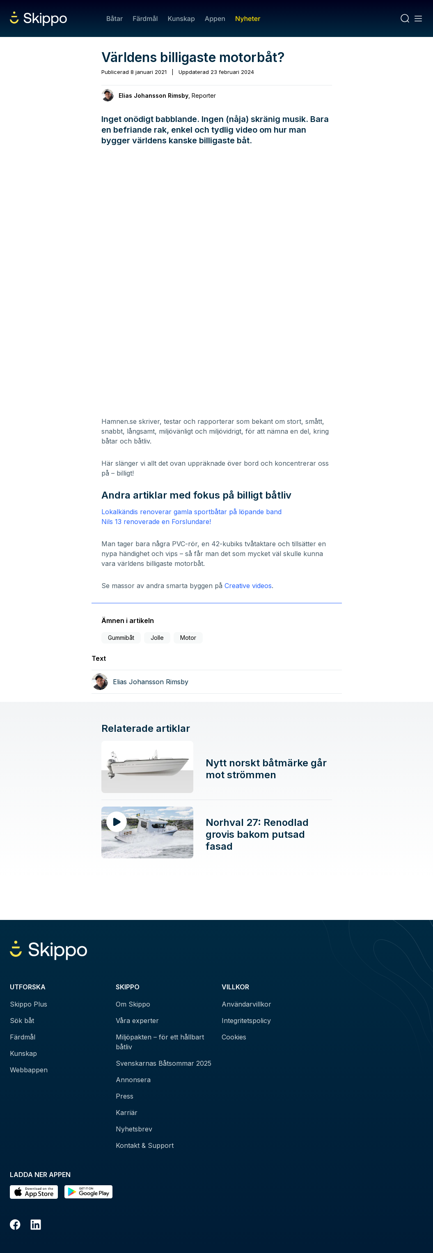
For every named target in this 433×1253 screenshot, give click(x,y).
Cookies (234, 1037)
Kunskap (181, 18)
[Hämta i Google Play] (88, 1192)
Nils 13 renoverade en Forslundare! (157, 521)
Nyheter (247, 18)
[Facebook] (15, 1225)
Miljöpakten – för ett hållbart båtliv (160, 1042)
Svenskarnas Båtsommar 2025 (163, 1063)
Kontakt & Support (145, 1145)
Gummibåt (121, 637)
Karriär (126, 1112)
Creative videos (248, 586)
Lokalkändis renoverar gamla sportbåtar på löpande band (191, 512)
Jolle (157, 637)
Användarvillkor (246, 1004)
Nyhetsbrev (134, 1129)
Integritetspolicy (246, 1020)
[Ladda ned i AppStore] (34, 1192)
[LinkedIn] (35, 1225)
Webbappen (29, 1070)
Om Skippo (133, 1004)
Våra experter (137, 1020)
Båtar (114, 18)
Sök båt (22, 1020)
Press (124, 1096)
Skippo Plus (28, 1004)
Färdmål (145, 18)
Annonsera (133, 1080)
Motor (188, 637)
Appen (215, 18)
